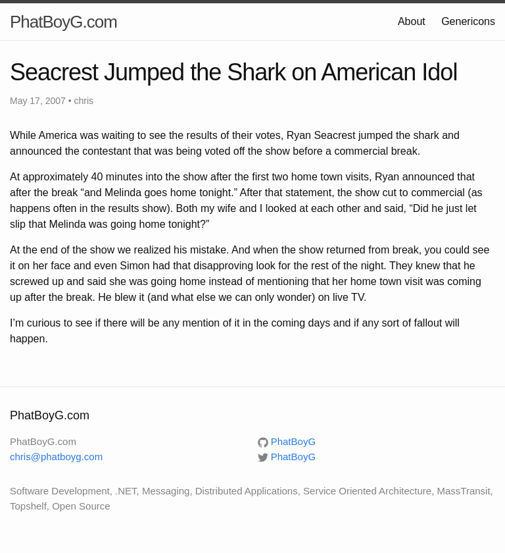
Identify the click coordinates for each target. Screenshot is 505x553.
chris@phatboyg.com (56, 456)
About (411, 21)
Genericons (468, 21)
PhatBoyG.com (63, 22)
